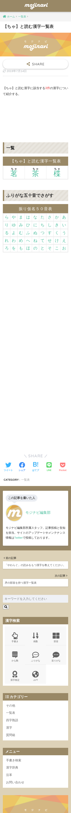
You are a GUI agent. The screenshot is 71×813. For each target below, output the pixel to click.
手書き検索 (13, 657)
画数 (35, 534)
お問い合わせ (15, 679)
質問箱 (10, 632)
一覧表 (10, 610)
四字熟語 (12, 617)
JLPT (35, 573)
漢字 (9, 624)
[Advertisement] (35, 116)
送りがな (56, 554)
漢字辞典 (12, 664)
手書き (15, 534)
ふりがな (35, 554)
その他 (10, 602)
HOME (35, 798)
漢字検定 (15, 573)
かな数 (15, 554)
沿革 (9, 672)
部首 (56, 534)
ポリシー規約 (35, 803)
